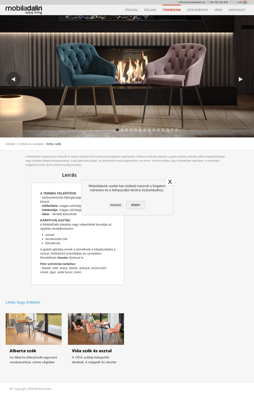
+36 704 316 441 (217, 2)
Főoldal (131, 10)
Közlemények (197, 10)
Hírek (218, 10)
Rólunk (150, 10)
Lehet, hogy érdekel (22, 302)
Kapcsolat (237, 10)
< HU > (242, 2)
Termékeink (171, 10)
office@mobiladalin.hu (191, 2)
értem (135, 205)
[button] (13, 79)
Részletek (115, 205)
